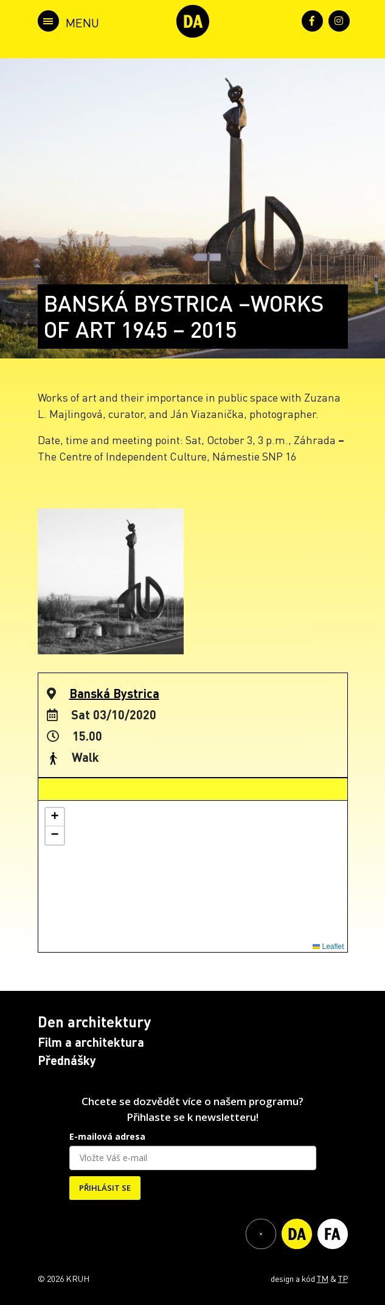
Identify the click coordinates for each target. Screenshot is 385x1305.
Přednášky (67, 1060)
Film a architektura (91, 1042)
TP (343, 1278)
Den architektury (94, 1021)
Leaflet (328, 946)
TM (322, 1278)
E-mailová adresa (107, 1136)
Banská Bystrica (114, 693)
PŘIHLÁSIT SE (105, 1187)
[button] (55, 817)
